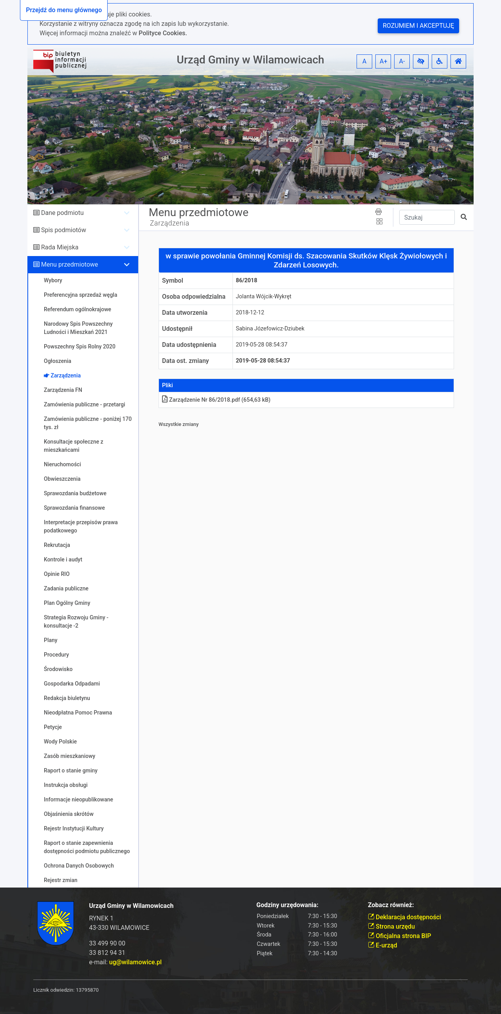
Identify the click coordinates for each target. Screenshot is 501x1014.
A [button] (364, 61)
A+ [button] (383, 61)
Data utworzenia (184, 312)
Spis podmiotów (63, 230)
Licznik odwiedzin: (53, 990)
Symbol (172, 280)
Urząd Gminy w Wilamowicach (250, 59)
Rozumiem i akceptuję (418, 25)
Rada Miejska (60, 247)
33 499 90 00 (107, 943)
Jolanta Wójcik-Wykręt (264, 296)
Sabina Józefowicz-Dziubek (270, 328)
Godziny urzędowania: (287, 905)
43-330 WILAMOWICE (119, 927)
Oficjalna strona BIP (399, 936)
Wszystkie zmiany (179, 424)
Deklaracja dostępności (404, 917)
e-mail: (125, 962)
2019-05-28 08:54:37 (262, 344)
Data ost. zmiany (185, 360)
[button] (421, 61)
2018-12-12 (250, 312)
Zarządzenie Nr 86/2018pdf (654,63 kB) (216, 400)
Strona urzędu (391, 926)
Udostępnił (177, 328)
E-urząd (382, 945)
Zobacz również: (391, 905)
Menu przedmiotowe (69, 264)
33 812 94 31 (107, 952)
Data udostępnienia (189, 344)
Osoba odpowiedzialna (193, 296)
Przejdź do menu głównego (64, 10)
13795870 (87, 990)
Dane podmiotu (62, 213)
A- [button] (402, 61)
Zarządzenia (169, 223)
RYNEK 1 (101, 918)
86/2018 (247, 280)
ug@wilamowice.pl (135, 962)
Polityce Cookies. (163, 33)
